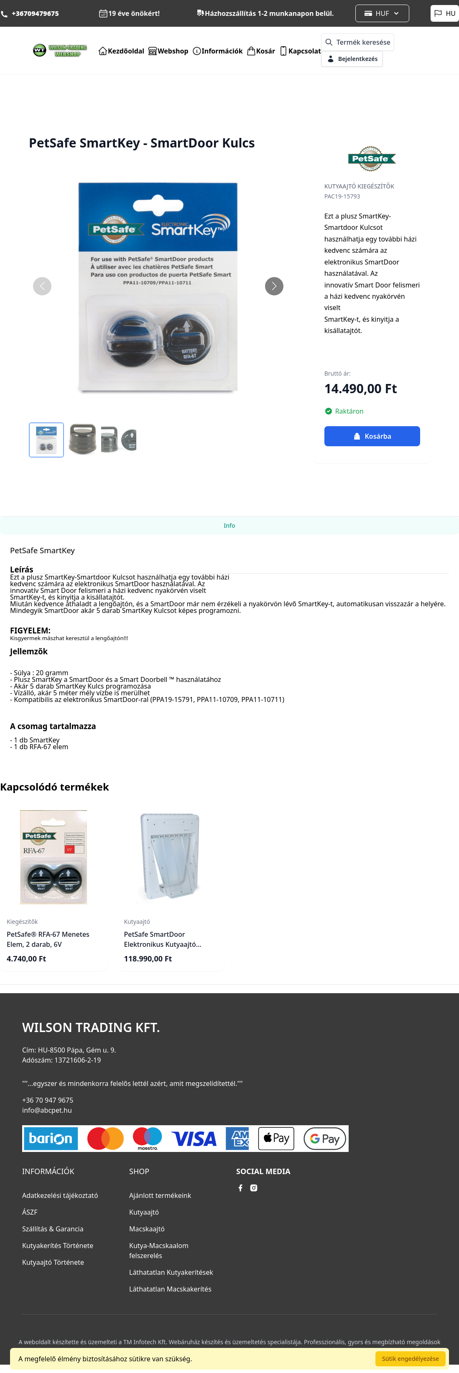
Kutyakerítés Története (57, 1245)
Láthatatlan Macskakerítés (170, 1289)
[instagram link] (254, 1188)
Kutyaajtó (144, 1212)
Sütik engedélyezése (410, 1359)
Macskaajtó (147, 1228)
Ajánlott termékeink (160, 1195)
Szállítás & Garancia (53, 1228)
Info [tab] (229, 525)
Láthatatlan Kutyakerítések (171, 1272)
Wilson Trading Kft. (91, 1027)
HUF (382, 13)
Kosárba (372, 436)
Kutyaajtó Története (53, 1262)
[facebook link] (240, 1188)
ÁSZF (29, 1212)
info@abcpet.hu (47, 1110)
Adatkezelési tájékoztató (60, 1195)
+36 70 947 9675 (47, 1100)
